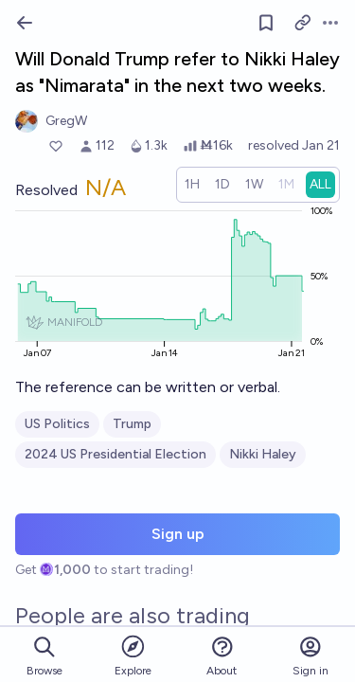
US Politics (57, 424)
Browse (44, 656)
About (221, 656)
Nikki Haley (262, 454)
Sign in (310, 656)
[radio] (192, 184)
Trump (132, 424)
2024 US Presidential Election (115, 454)
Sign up (177, 534)
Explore (133, 655)
